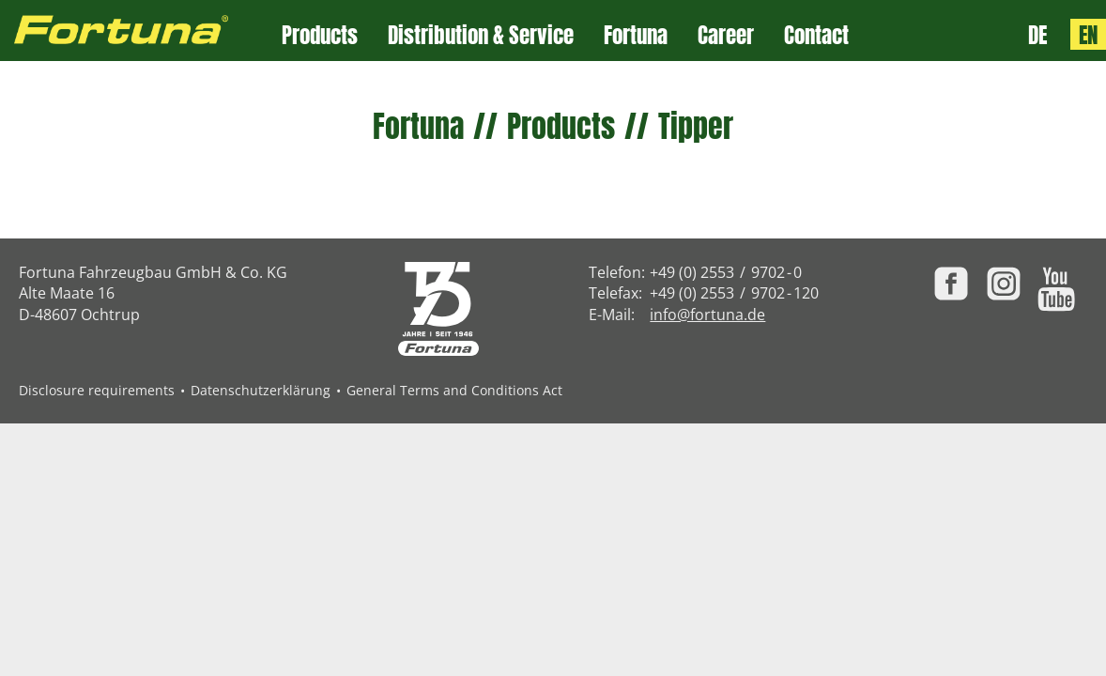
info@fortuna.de (707, 314)
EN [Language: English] (1088, 34)
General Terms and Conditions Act (454, 390)
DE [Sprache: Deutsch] (1037, 34)
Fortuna (636, 35)
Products (320, 35)
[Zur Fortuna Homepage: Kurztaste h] (141, 30)
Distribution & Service (481, 35)
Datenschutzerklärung (260, 390)
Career (726, 35)
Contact (816, 35)
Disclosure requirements (97, 390)
